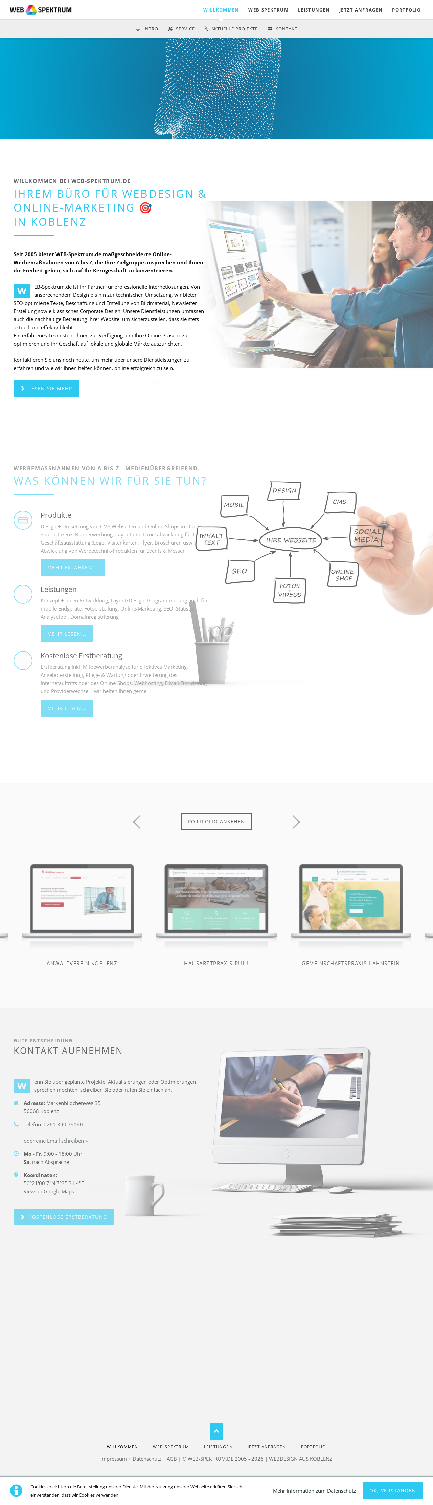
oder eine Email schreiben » (56, 1140)
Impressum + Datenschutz (130, 1458)
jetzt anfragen (361, 10)
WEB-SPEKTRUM (268, 10)
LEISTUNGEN (314, 10)
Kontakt (286, 29)
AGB (172, 1458)
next (293, 822)
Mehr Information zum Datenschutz (314, 1490)
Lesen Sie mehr (49, 388)
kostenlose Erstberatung (67, 1217)
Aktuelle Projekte (234, 29)
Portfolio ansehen (216, 821)
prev (140, 822)
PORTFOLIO (406, 10)
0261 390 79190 (63, 1124)
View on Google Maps (49, 1191)
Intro (150, 29)
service (185, 29)
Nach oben (216, 1431)
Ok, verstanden (392, 1490)
